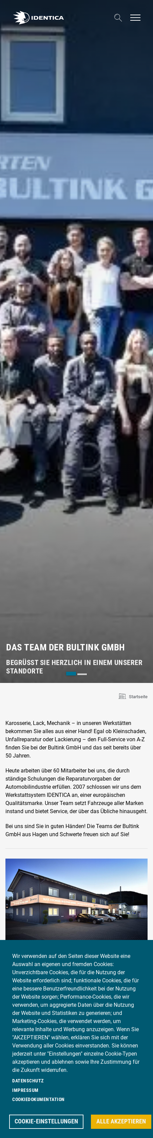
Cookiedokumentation (38, 1099)
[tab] (71, 673)
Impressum (25, 1090)
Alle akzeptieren (121, 1121)
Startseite (138, 696)
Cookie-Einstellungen (46, 1121)
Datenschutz (28, 1080)
